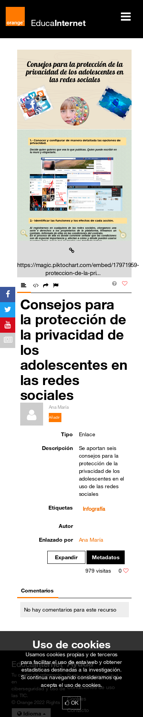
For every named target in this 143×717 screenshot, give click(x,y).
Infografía (94, 508)
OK (72, 702)
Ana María (91, 539)
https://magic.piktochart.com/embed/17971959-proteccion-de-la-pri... (73, 262)
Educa (58, 23)
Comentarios (37, 590)
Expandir (66, 557)
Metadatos (106, 557)
